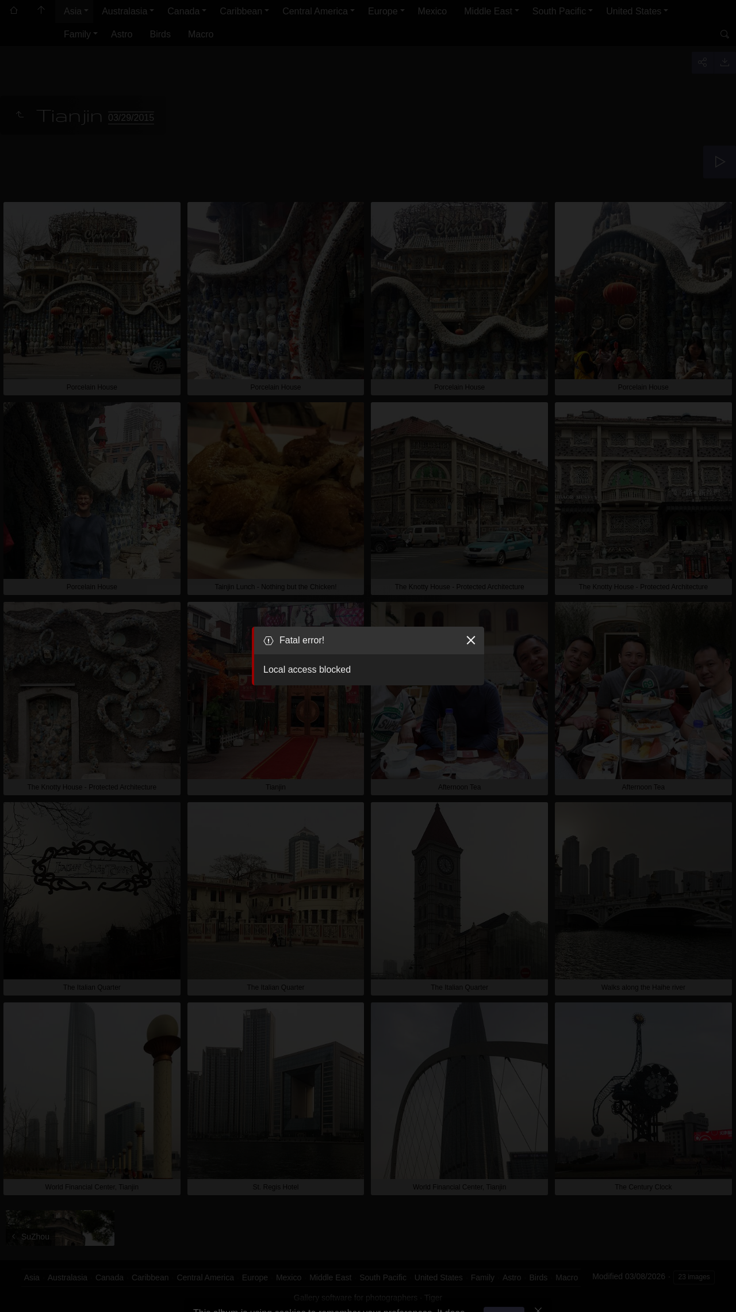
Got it (507, 1282)
